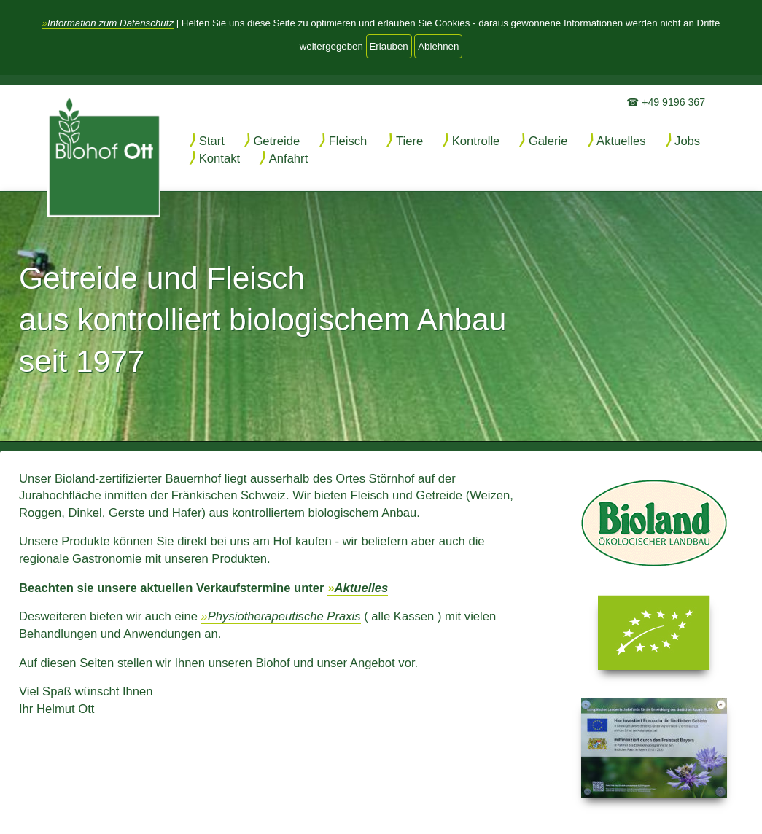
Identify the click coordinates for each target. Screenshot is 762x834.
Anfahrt (288, 158)
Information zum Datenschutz (110, 22)
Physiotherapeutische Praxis (284, 616)
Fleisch (348, 141)
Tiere (409, 141)
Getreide (276, 141)
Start (212, 141)
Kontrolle (476, 141)
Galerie (548, 141)
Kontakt (219, 158)
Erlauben (389, 46)
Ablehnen (438, 46)
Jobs (687, 141)
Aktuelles (620, 141)
